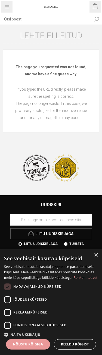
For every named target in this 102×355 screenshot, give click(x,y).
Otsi (96, 19)
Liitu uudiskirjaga (41, 244)
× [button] (96, 255)
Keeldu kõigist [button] (75, 344)
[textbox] (45, 19)
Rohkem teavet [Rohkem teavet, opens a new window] (85, 277)
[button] (51, 334)
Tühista (76, 244)
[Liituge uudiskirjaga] (51, 220)
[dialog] (51, 302)
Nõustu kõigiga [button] (28, 344)
